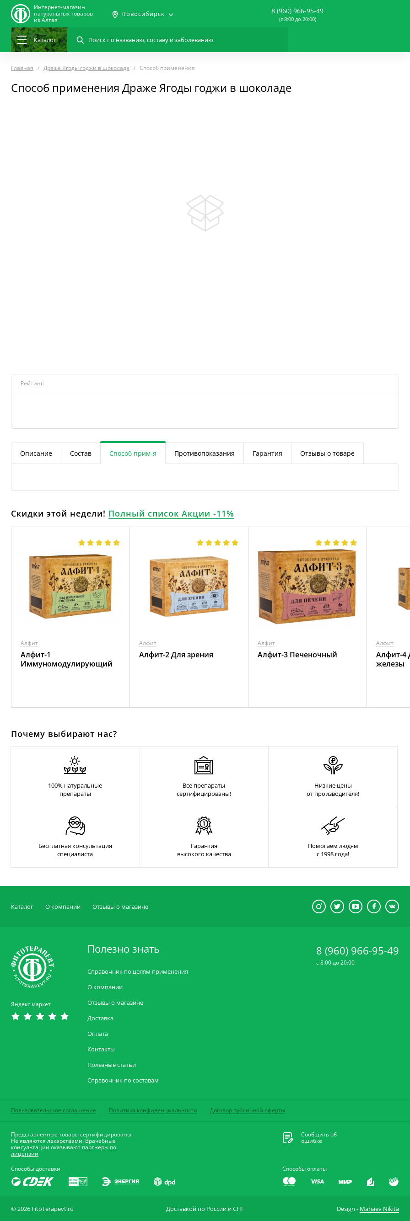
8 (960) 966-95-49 (297, 10)
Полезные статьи (111, 1065)
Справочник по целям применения (137, 972)
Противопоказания (204, 453)
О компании (63, 906)
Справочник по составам (123, 1080)
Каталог (22, 906)
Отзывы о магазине (120, 906)
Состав (81, 453)
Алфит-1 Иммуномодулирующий (67, 659)
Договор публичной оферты (247, 1110)
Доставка (100, 1018)
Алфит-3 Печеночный (297, 655)
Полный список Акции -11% (171, 513)
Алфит (29, 643)
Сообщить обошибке (319, 1137)
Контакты (101, 1049)
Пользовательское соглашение (53, 1110)
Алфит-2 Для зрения (176, 655)
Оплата (97, 1034)
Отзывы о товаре (327, 453)
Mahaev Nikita (379, 1209)
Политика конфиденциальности (153, 1110)
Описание (36, 453)
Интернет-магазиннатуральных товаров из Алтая (63, 13)
